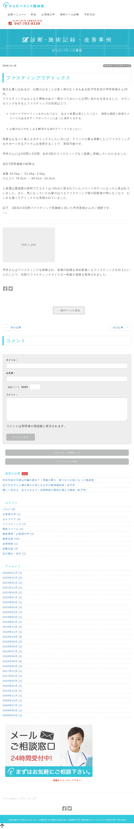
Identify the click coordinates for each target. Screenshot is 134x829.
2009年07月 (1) (12, 705)
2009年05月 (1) (12, 710)
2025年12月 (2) (12, 577)
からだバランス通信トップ (67, 452)
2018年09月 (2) (12, 641)
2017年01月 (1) (12, 676)
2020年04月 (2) (12, 607)
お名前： (11, 373)
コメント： (12, 394)
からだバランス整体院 (36, 820)
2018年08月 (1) (12, 646)
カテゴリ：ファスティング (117, 66)
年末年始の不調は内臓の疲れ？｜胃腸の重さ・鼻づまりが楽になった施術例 (48, 480)
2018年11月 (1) (12, 631)
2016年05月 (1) (12, 680)
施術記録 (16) (11, 538)
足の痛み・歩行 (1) (14, 553)
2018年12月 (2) (12, 626)
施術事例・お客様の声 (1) (18, 533)
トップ (32, 798)
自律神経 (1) (10, 543)
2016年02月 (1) (12, 685)
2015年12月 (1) (12, 690)
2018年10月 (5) (12, 636)
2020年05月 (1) (12, 602)
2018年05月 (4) (12, 661)
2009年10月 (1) (12, 700)
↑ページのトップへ (14, 798)
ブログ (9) (9, 509)
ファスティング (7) (14, 524)
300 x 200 (29, 244)
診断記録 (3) (10, 548)
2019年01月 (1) (12, 622)
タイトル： (12, 360)
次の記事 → (121, 327)
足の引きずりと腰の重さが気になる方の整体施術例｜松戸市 (39, 485)
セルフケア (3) (12, 519)
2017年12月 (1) (12, 671)
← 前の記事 (13, 327)
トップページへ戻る (67, 461)
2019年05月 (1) (12, 617)
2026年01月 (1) (12, 572)
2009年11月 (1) (12, 695)
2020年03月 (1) (12, 612)
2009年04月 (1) (12, 715)
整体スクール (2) (13, 529)
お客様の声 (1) (12, 514)
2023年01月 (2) (12, 582)
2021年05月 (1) (12, 592)
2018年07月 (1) (12, 651)
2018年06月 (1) (12, 656)
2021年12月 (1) (12, 587)
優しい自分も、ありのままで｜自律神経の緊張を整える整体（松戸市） (46, 490)
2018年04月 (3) (12, 666)
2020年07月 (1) (12, 597)
